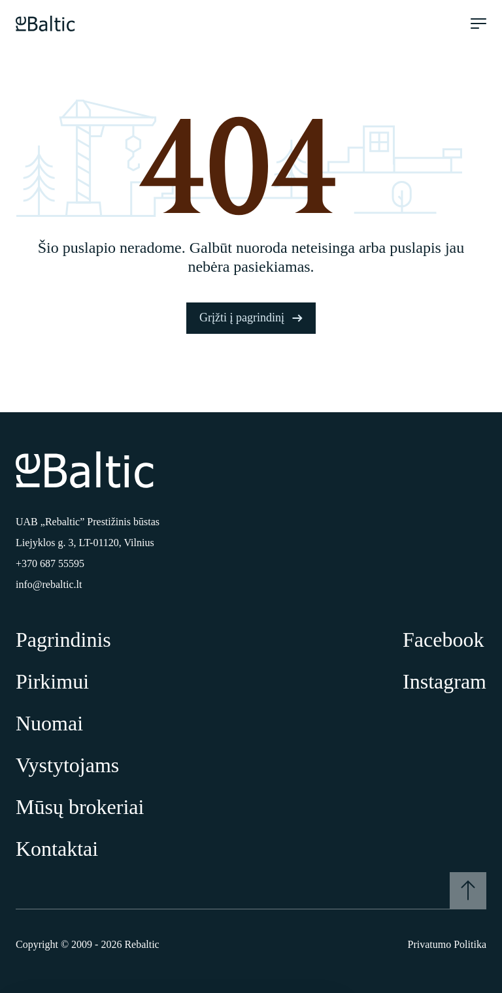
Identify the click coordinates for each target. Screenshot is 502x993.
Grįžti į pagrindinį (251, 317)
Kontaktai (57, 848)
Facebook (443, 639)
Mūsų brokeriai (80, 807)
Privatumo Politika (447, 944)
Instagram (444, 681)
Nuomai (49, 723)
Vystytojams (67, 765)
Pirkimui (52, 681)
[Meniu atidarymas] (478, 23)
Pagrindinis (63, 639)
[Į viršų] (468, 890)
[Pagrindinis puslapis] (45, 23)
